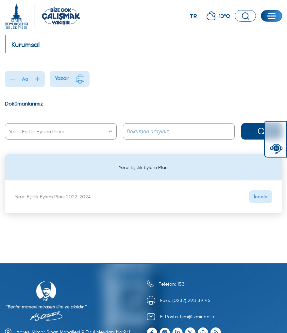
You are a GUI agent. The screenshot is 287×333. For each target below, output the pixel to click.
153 (181, 284)
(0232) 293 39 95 (191, 300)
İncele (260, 196)
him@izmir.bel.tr (197, 316)
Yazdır (70, 79)
